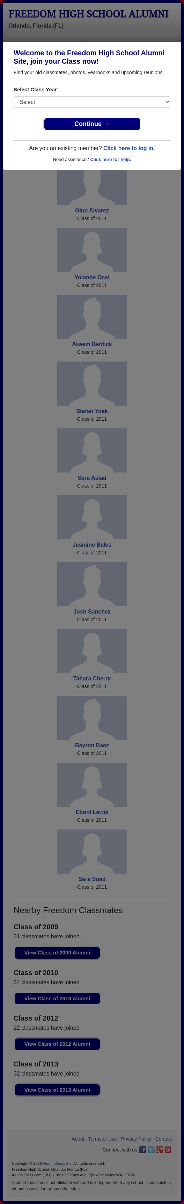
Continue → (92, 123)
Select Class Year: (36, 89)
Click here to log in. (129, 148)
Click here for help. (110, 159)
